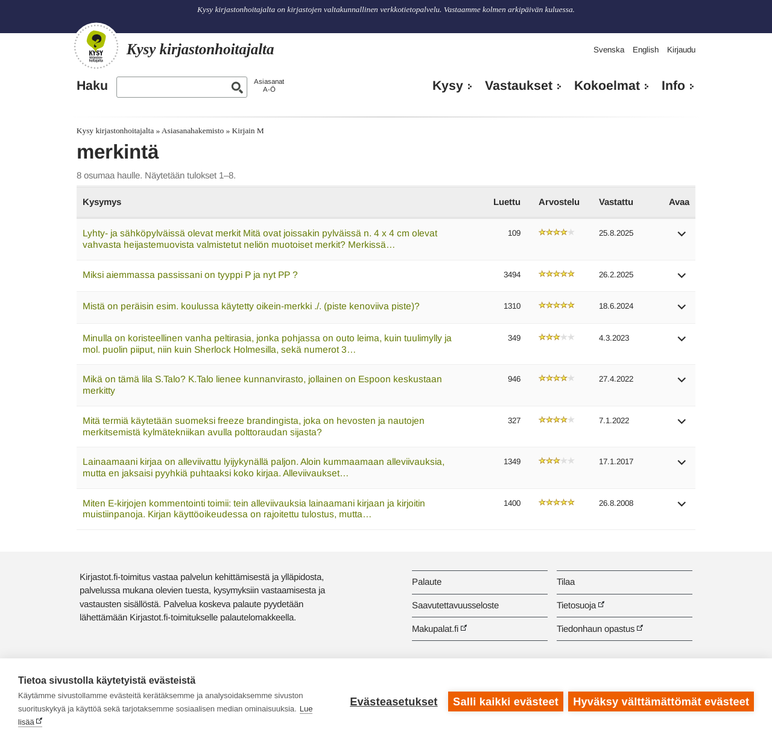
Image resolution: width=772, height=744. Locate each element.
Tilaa (566, 581)
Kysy (447, 85)
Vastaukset (518, 85)
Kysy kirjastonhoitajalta (115, 130)
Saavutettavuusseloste (455, 605)
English (646, 49)
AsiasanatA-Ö (269, 85)
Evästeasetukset (393, 701)
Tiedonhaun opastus (595, 628)
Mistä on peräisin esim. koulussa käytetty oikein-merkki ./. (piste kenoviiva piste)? (251, 306)
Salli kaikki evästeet (505, 701)
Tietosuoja (576, 605)
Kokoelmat (607, 85)
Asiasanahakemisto (193, 130)
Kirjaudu (681, 49)
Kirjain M (248, 130)
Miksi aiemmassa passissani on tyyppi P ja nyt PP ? (190, 275)
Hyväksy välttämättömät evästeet (661, 701)
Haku (92, 85)
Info (673, 85)
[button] (682, 237)
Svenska (608, 49)
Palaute (426, 581)
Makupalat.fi (435, 628)
